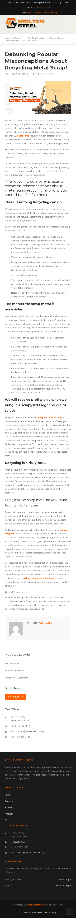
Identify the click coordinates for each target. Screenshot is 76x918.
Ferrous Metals (12, 663)
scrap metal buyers (56, 601)
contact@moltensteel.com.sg (30, 731)
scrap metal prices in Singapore (54, 605)
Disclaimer (37, 913)
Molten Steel (58, 597)
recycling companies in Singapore (38, 578)
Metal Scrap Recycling (17, 592)
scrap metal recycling (14, 609)
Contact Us (15, 697)
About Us (9, 801)
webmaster (25, 74)
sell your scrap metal (34, 609)
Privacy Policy (50, 913)
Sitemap (26, 913)
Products (9, 813)
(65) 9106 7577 (21, 842)
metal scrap (46, 597)
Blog (7, 820)
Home (7, 795)
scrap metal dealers (30, 605)
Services (8, 807)
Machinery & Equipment (16, 677)
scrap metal (41, 601)
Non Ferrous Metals (14, 670)
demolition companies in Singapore (24, 597)
